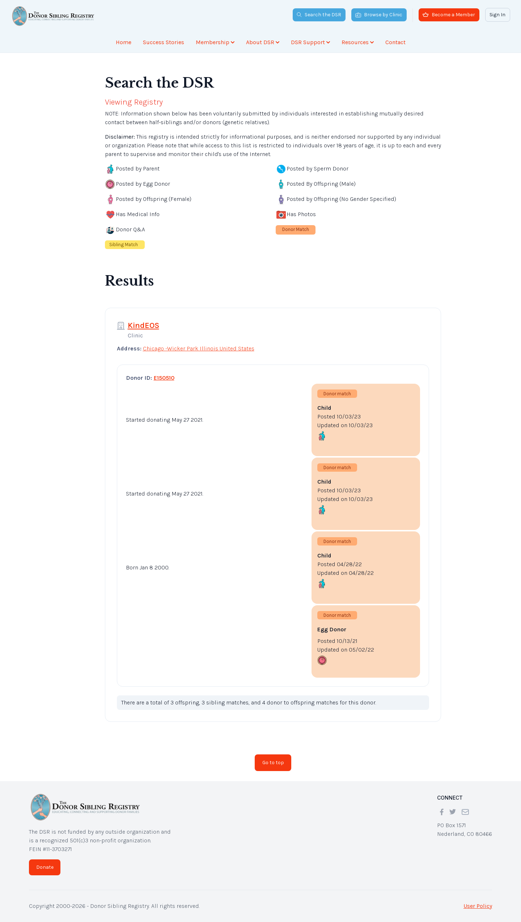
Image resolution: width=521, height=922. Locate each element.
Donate (45, 867)
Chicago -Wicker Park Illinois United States (198, 348)
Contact (395, 42)
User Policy (477, 905)
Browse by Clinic (378, 15)
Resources (358, 42)
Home (123, 42)
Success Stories (163, 42)
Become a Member (449, 15)
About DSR (262, 42)
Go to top (273, 762)
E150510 (164, 377)
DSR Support (310, 42)
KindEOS (143, 325)
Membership (215, 42)
